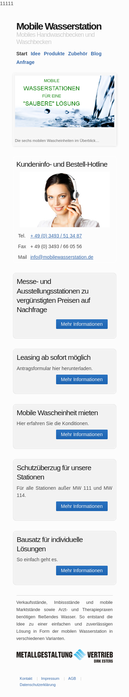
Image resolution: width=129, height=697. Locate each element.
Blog (96, 53)
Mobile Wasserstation (59, 26)
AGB (72, 678)
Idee (35, 53)
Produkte (54, 53)
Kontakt (26, 678)
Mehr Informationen (82, 324)
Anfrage (26, 62)
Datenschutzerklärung (38, 685)
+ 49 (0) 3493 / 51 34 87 (56, 236)
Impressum (50, 678)
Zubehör (77, 53)
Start (22, 53)
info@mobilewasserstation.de (61, 257)
